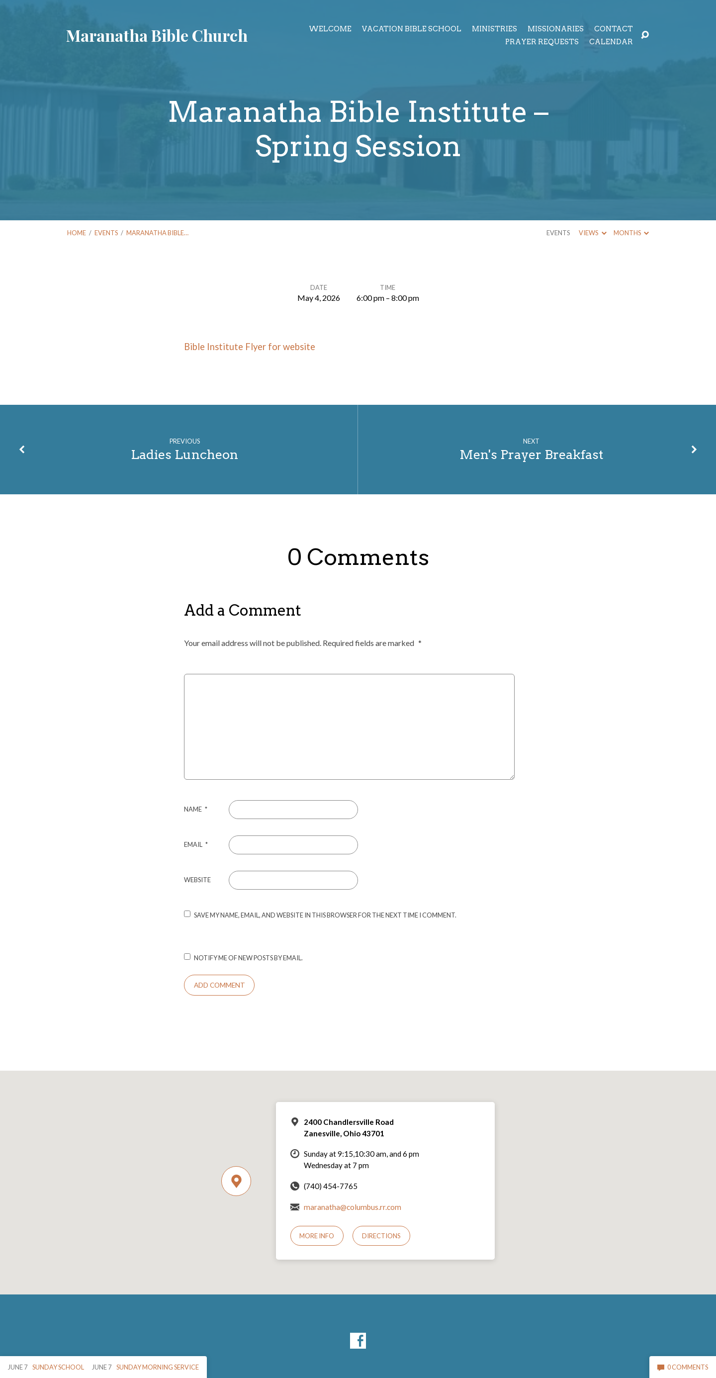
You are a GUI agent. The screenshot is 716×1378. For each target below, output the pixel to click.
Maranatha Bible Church (157, 35)
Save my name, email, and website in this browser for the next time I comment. (325, 915)
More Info (316, 1236)
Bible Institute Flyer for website (249, 346)
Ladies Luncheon (184, 454)
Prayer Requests (542, 41)
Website (197, 880)
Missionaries (556, 28)
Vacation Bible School (411, 28)
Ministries (494, 28)
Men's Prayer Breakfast (531, 454)
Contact (613, 28)
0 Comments (682, 1367)
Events (106, 233)
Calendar (611, 41)
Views (592, 233)
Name (195, 809)
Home (76, 233)
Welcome (330, 28)
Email (196, 844)
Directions (381, 1236)
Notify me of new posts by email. (248, 958)
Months (631, 233)
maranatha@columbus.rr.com (352, 1206)
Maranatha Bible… (157, 233)
